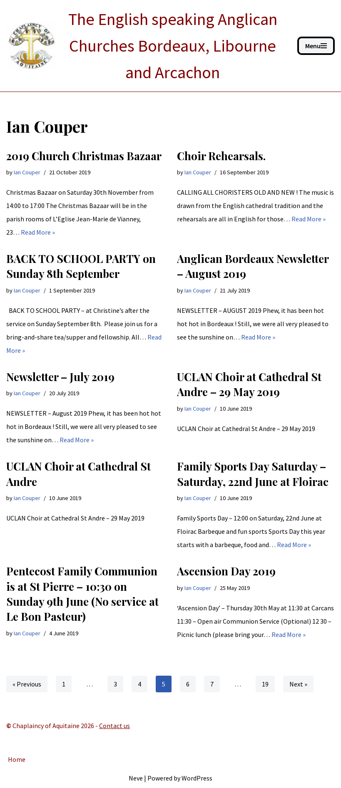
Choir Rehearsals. (221, 156)
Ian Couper (27, 172)
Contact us (114, 725)
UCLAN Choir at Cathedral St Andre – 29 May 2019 (249, 384)
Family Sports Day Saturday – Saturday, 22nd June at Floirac (253, 473)
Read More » (38, 232)
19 (265, 684)
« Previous (26, 684)
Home (16, 759)
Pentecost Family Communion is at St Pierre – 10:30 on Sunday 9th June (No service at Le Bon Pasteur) (82, 594)
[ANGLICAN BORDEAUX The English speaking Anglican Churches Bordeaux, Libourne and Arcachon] (145, 46)
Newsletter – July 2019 (60, 376)
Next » (298, 684)
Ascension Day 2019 (226, 571)
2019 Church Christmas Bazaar (84, 156)
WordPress (197, 778)
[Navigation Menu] (316, 46)
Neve (136, 778)
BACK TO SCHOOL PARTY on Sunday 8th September (81, 266)
